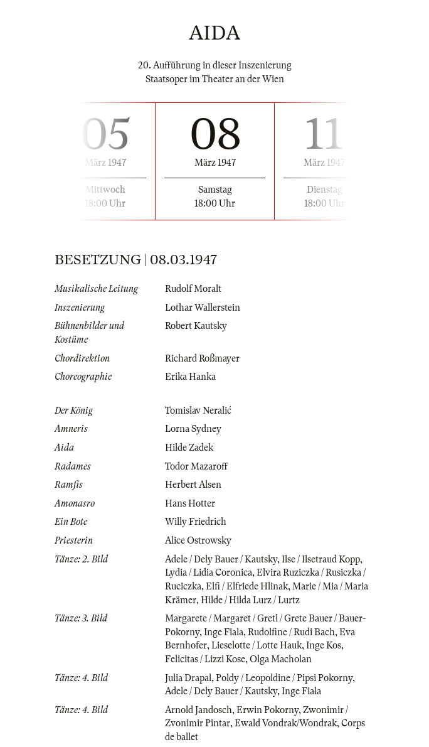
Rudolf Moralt (193, 289)
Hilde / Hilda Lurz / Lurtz (250, 600)
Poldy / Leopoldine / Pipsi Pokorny (284, 678)
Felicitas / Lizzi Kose (205, 659)
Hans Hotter (190, 503)
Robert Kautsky (196, 326)
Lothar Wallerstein (202, 308)
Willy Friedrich (195, 522)
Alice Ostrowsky (198, 540)
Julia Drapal (188, 678)
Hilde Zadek (189, 448)
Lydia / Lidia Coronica (208, 572)
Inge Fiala (223, 632)
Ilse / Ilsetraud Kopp (321, 559)
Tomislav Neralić (198, 411)
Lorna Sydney (193, 429)
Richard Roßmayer (202, 358)
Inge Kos (323, 645)
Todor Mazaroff (196, 466)
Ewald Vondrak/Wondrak (286, 723)
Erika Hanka (190, 377)
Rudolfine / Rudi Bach (291, 632)
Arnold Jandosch (198, 710)
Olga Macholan (281, 659)
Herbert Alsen (193, 485)
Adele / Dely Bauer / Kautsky (221, 559)
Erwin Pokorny (267, 710)
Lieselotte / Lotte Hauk (256, 645)
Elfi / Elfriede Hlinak (247, 586)
